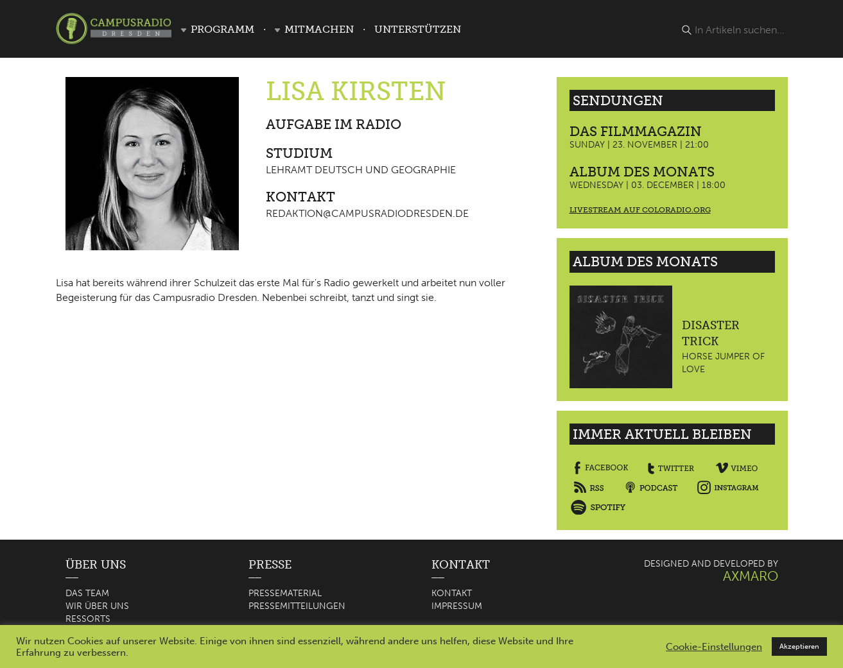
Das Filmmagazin (635, 131)
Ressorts (87, 618)
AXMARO (750, 576)
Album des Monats (642, 172)
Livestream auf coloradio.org (640, 209)
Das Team (87, 593)
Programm (222, 29)
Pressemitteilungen (296, 606)
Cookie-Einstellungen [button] (714, 647)
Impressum (456, 606)
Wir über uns (97, 606)
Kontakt (451, 593)
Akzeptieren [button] (799, 646)
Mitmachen (319, 29)
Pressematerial (285, 593)
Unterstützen (417, 29)
